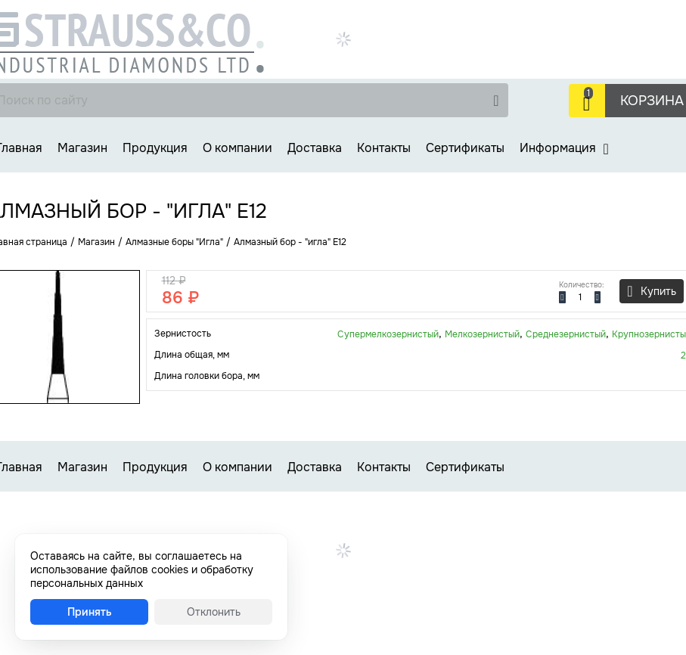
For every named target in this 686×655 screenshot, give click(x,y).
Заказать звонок (519, 53)
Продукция (155, 148)
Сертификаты (465, 148)
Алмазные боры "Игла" (174, 242)
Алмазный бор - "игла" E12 (290, 242)
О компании (237, 148)
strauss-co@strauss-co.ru (538, 70)
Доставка (314, 148)
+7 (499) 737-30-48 (618, 19)
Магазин (82, 148)
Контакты (384, 148)
